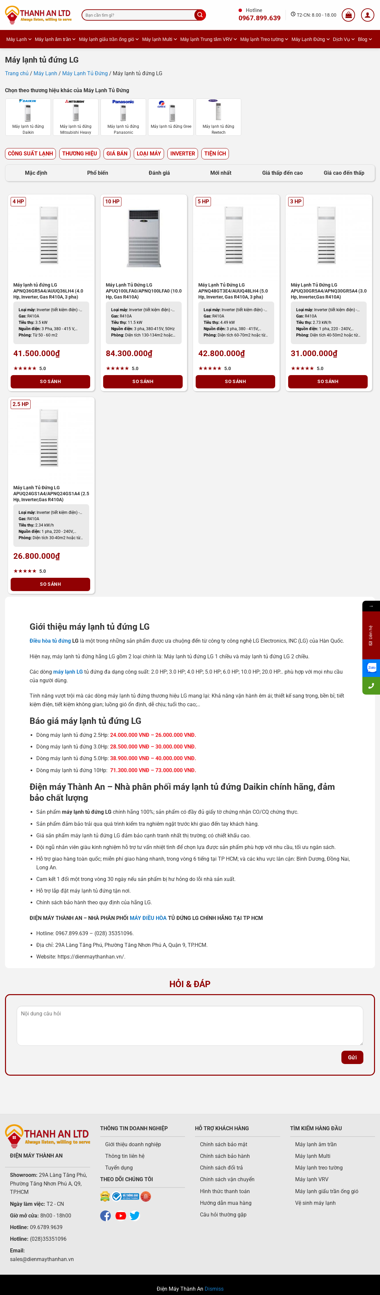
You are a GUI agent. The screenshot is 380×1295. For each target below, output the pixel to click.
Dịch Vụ (344, 39)
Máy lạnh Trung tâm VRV (209, 39)
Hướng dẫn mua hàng (226, 1203)
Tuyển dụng (119, 1168)
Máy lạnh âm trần (56, 39)
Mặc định (36, 173)
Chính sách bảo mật (223, 1144)
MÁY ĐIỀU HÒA (148, 918)
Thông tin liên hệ (124, 1156)
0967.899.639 (260, 18)
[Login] (367, 15)
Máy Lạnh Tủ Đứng (85, 73)
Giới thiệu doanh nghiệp (133, 1144)
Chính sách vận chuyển (227, 1179)
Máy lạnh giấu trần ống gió (109, 39)
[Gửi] (200, 15)
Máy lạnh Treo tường (264, 39)
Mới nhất (220, 173)
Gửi (352, 1057)
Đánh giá (159, 173)
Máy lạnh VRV (311, 1179)
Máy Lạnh (19, 39)
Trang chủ (17, 73)
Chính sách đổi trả (221, 1168)
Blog (365, 39)
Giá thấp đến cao (282, 173)
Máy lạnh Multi (159, 39)
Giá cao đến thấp (344, 173)
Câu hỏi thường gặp (223, 1214)
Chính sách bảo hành (225, 1156)
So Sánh (50, 381)
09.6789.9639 (46, 1227)
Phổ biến (97, 173)
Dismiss (214, 1289)
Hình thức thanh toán (225, 1191)
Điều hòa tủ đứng (50, 641)
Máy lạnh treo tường (319, 1168)
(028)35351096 (48, 1239)
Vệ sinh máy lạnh (315, 1203)
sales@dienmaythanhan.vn (42, 1259)
